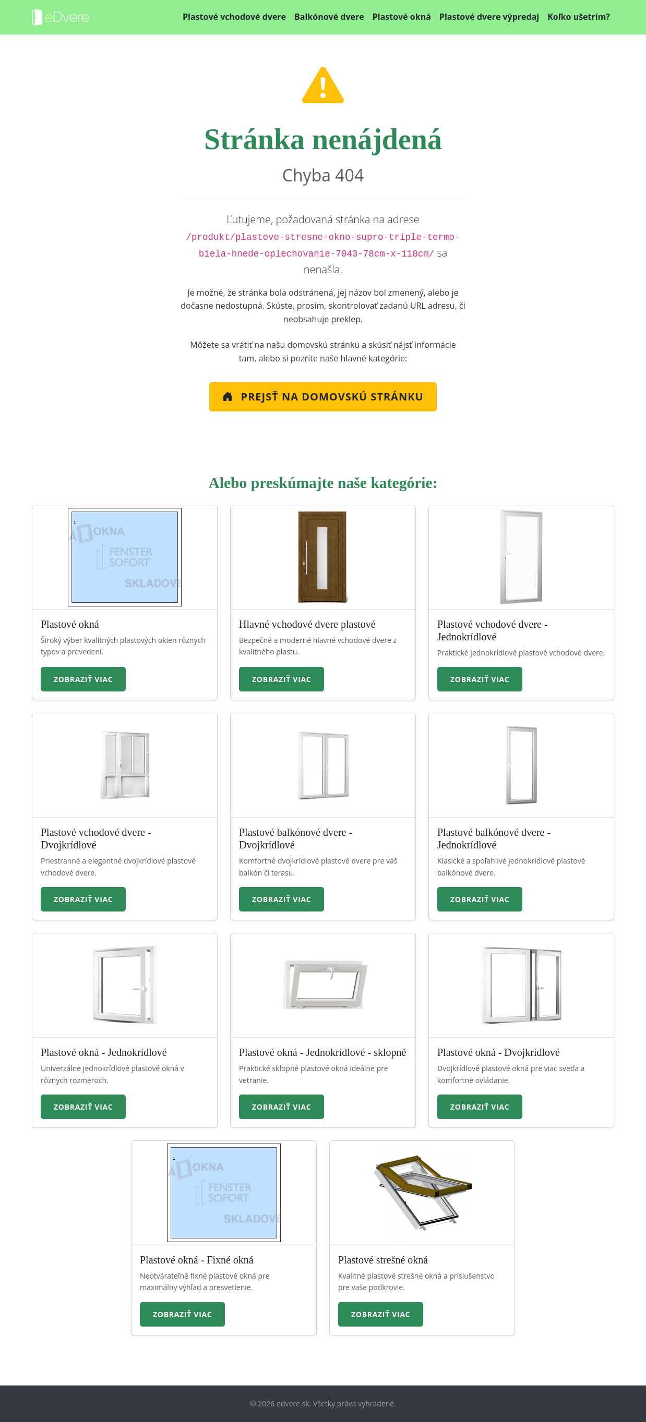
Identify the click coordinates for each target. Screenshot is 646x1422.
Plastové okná (402, 16)
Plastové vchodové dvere (234, 16)
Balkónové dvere (329, 16)
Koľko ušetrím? (578, 16)
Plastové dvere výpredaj (489, 16)
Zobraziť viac (83, 679)
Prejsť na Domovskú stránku (322, 397)
